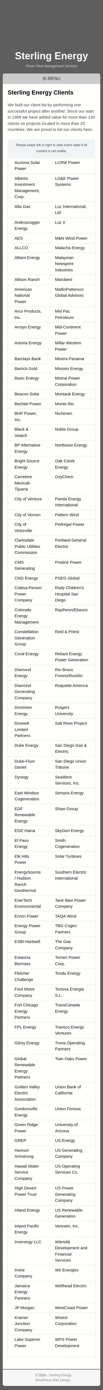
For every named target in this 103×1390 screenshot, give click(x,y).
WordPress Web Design (52, 1380)
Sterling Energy (51, 55)
